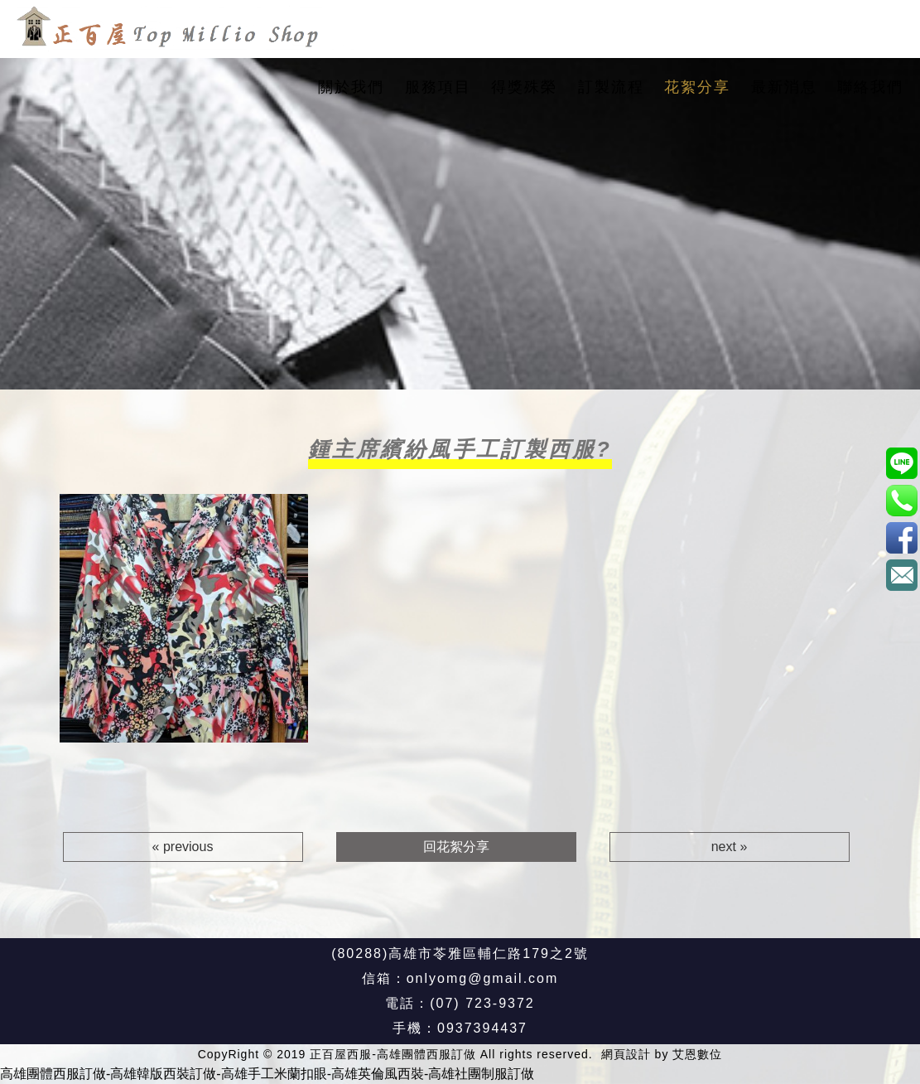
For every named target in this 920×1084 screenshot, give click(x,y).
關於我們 (351, 87)
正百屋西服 (901, 537)
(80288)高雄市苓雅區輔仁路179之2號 (460, 953)
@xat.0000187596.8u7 (901, 463)
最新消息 (784, 87)
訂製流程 (611, 87)
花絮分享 (697, 87)
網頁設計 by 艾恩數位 (662, 1054)
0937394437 (482, 1028)
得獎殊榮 (524, 87)
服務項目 (438, 87)
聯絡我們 (870, 87)
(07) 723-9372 (482, 1003)
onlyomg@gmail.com (483, 978)
